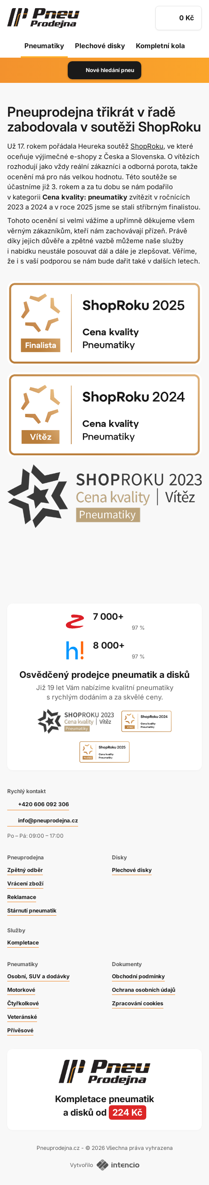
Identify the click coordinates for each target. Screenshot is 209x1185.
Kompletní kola (160, 45)
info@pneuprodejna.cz (48, 820)
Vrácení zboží (25, 883)
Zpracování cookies (137, 1003)
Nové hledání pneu (104, 70)
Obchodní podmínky (138, 976)
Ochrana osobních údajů (143, 989)
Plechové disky (100, 45)
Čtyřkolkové (23, 1003)
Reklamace (21, 897)
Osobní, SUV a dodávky (38, 976)
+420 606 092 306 (43, 804)
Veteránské (22, 1016)
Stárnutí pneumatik (31, 910)
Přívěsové (20, 1030)
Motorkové (21, 989)
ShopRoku (146, 146)
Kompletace (23, 942)
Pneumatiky (44, 45)
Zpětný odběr (25, 870)
